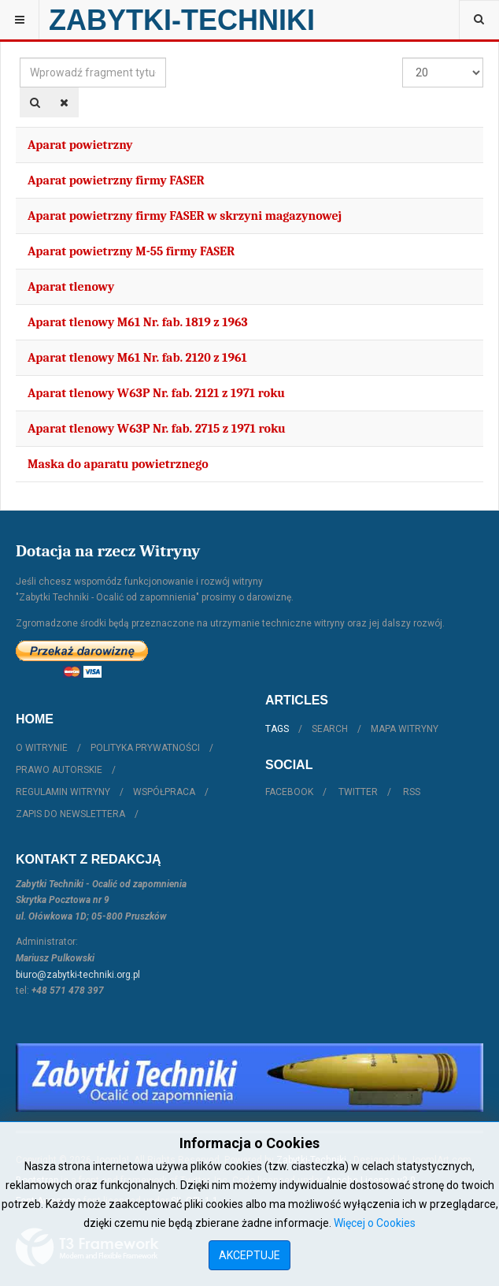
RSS (411, 791)
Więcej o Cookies (375, 1223)
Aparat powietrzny (80, 145)
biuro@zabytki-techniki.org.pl (78, 974)
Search (330, 728)
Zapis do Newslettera (70, 814)
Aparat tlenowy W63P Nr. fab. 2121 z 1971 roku (156, 393)
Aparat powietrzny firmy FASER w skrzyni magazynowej (185, 216)
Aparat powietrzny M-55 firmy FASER (131, 251)
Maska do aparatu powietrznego (118, 464)
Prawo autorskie (59, 769)
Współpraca (164, 791)
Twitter (358, 791)
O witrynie (42, 747)
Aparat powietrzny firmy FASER (116, 180)
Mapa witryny (404, 728)
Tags (277, 728)
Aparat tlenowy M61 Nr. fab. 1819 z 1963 (138, 322)
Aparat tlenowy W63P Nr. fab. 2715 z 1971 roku (157, 429)
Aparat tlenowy (71, 287)
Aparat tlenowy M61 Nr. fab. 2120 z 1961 (137, 358)
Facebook (289, 791)
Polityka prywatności (145, 747)
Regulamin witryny (63, 791)
